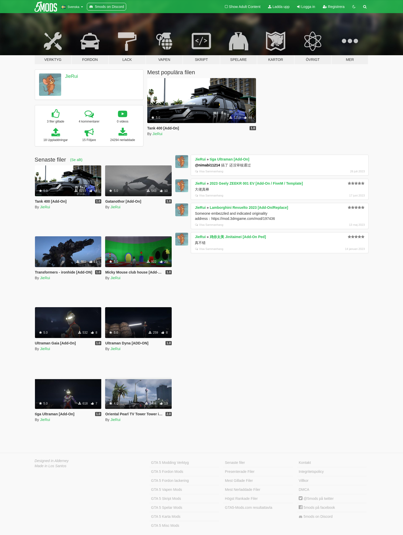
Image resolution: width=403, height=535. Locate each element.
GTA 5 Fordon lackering (170, 480)
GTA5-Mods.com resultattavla (248, 507)
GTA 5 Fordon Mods (167, 472)
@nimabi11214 (207, 165)
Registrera (333, 7)
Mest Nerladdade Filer (242, 489)
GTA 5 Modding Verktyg (170, 463)
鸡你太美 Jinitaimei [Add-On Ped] (238, 237)
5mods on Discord (316, 516)
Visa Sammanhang (209, 171)
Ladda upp (278, 7)
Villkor (303, 480)
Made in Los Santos (51, 466)
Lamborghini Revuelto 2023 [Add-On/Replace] (249, 207)
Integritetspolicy (311, 472)
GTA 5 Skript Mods (166, 498)
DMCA (304, 489)
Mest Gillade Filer (239, 480)
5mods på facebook (317, 507)
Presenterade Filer (239, 472)
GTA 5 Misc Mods (165, 525)
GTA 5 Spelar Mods (166, 507)
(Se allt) (76, 160)
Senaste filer (235, 463)
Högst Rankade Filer (241, 498)
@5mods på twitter (316, 498)
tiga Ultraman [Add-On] (229, 159)
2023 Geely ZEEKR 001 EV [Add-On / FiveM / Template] (256, 183)
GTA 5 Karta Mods (165, 516)
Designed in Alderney (52, 461)
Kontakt (305, 463)
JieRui (71, 76)
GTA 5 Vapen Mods (166, 489)
